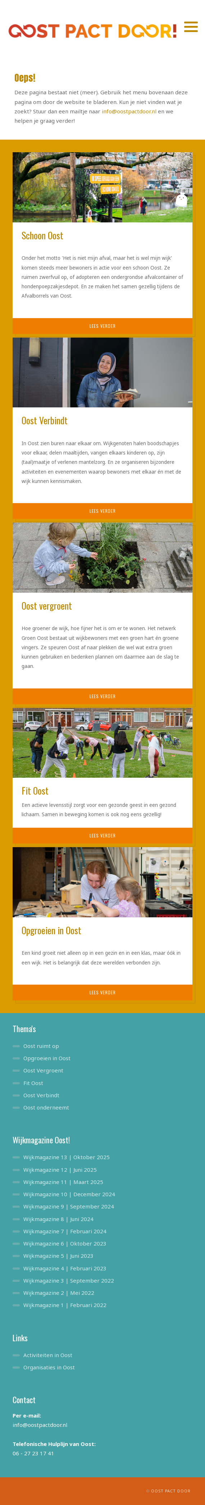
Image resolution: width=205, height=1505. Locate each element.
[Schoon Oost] (102, 186)
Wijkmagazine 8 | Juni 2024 (58, 1218)
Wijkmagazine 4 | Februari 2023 (64, 1268)
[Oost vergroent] (102, 556)
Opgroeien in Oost (46, 1058)
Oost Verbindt (41, 1095)
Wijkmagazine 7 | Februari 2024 (64, 1231)
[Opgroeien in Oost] (102, 881)
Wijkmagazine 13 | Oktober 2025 (66, 1157)
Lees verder (103, 326)
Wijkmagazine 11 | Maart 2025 (63, 1181)
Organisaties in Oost (49, 1367)
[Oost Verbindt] (102, 371)
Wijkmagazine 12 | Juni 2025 (60, 1169)
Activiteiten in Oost (47, 1355)
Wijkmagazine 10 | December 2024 (69, 1194)
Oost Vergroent (43, 1070)
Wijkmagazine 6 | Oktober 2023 (64, 1243)
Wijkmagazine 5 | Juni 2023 (58, 1255)
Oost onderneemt (46, 1107)
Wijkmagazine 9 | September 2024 (68, 1206)
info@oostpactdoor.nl (129, 111)
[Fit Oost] (102, 742)
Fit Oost (33, 1082)
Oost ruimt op (41, 1045)
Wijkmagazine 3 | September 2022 (68, 1280)
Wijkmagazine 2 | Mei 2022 (58, 1292)
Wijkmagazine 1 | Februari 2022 (64, 1305)
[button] (191, 26)
